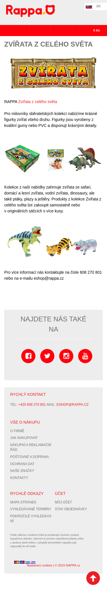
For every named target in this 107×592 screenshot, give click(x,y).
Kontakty (19, 478)
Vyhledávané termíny (30, 509)
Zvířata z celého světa (37, 101)
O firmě (17, 431)
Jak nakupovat (24, 438)
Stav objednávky (71, 509)
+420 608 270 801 (32, 405)
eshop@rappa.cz (73, 405)
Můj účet (63, 502)
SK (98, 6)
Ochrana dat (22, 464)
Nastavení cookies (39, 565)
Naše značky (22, 471)
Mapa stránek (23, 502)
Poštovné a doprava (29, 457)
